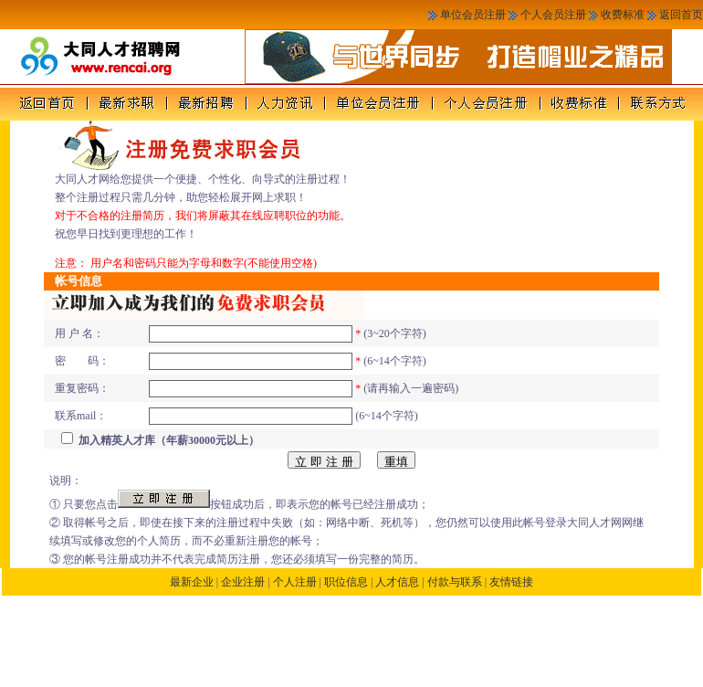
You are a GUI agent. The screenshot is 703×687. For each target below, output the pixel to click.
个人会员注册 (553, 14)
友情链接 (511, 582)
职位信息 (346, 582)
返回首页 (681, 14)
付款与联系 (454, 582)
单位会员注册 (473, 14)
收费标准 (623, 14)
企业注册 (243, 582)
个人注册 (295, 582)
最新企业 (192, 582)
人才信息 (397, 582)
